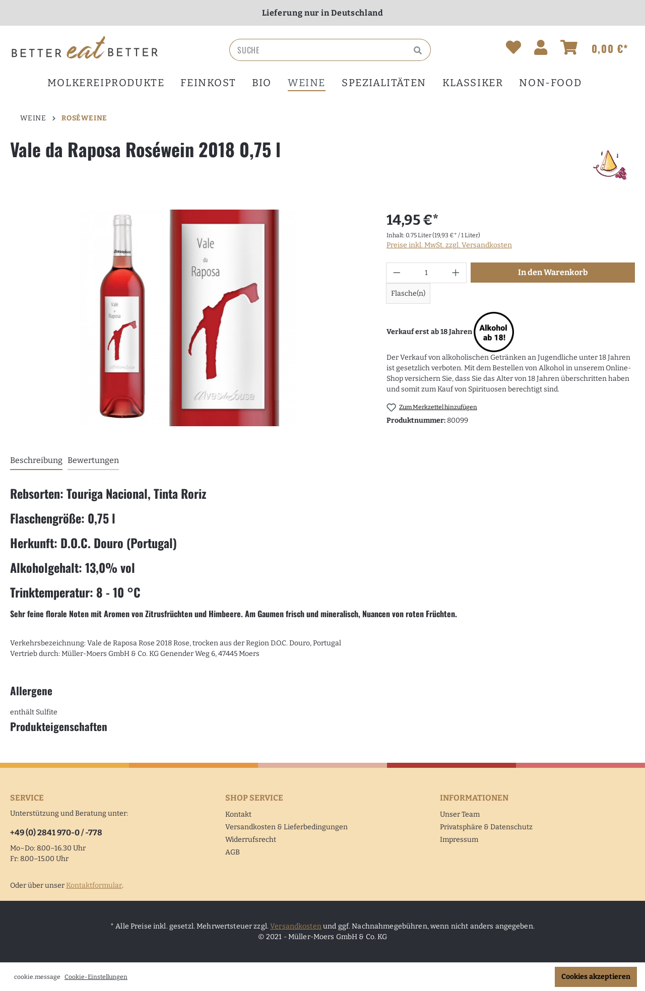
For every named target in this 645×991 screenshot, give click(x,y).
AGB (232, 852)
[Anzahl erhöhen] (456, 272)
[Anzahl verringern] (396, 272)
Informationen (474, 798)
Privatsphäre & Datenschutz (486, 827)
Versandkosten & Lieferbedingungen (286, 827)
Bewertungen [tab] (93, 460)
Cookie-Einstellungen (95, 976)
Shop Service (254, 798)
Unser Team (460, 814)
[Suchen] (419, 50)
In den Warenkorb (553, 272)
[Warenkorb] (594, 49)
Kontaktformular (94, 885)
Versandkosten (295, 926)
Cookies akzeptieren (595, 976)
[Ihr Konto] (541, 49)
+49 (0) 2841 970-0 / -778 (56, 832)
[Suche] (318, 50)
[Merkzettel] (513, 49)
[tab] (36, 461)
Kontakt (238, 814)
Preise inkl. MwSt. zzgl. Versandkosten (449, 245)
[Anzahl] (426, 272)
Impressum (459, 839)
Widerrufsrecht (250, 839)
